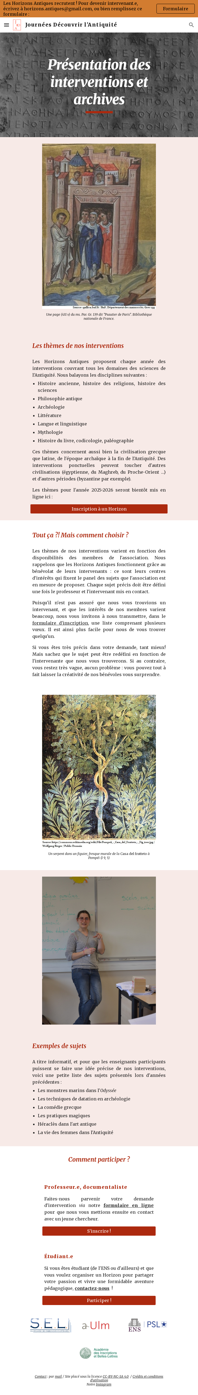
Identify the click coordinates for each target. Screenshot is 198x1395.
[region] (99, 8)
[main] (99, 84)
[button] (6, 24)
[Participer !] (98, 1300)
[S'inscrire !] (98, 1231)
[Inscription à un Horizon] (99, 509)
